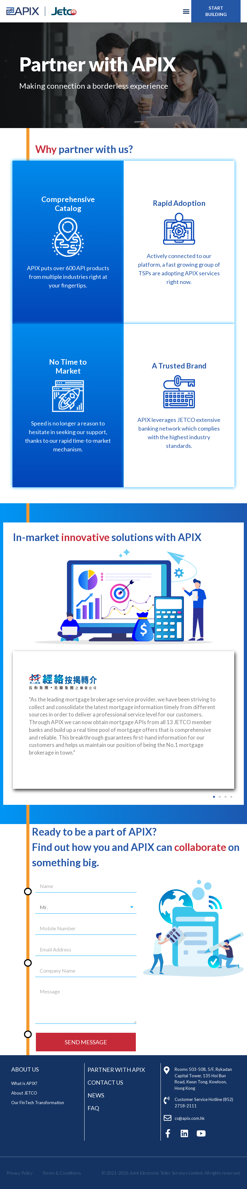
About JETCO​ (24, 1093)
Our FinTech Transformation (37, 1102)
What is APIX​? (24, 1083)
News (95, 1095)
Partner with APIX (116, 1069)
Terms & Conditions (61, 1173)
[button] (216, 11)
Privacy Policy (19, 1173)
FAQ (93, 1108)
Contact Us (105, 1082)
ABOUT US (25, 1069)
